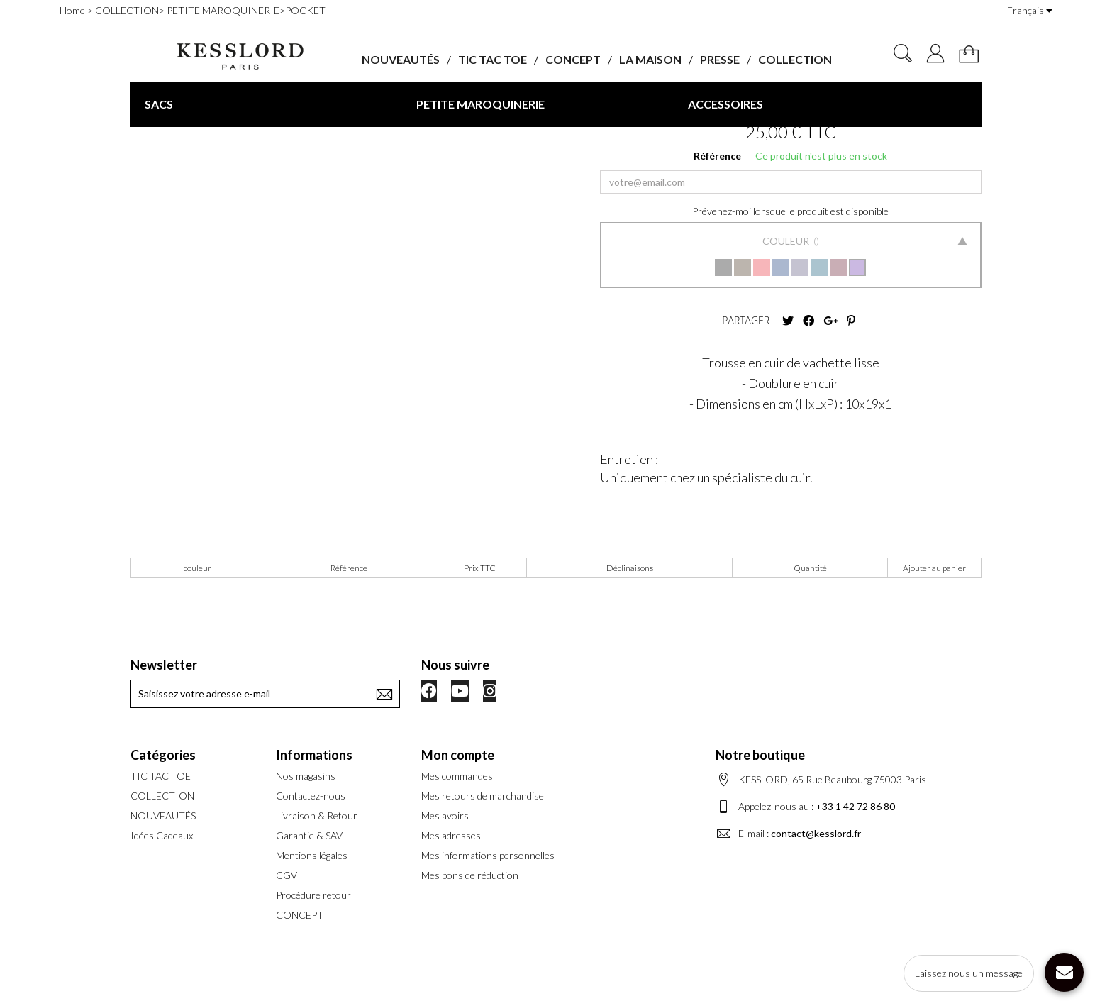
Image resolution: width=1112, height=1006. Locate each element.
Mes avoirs (445, 815)
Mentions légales (312, 855)
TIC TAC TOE (492, 59)
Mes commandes (457, 776)
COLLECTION (795, 59)
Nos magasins (305, 776)
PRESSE (720, 59)
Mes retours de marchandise (482, 796)
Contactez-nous (310, 796)
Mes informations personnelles (488, 855)
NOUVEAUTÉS (401, 59)
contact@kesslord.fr (816, 833)
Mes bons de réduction (469, 875)
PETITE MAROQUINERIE (480, 104)
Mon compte (457, 755)
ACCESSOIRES (725, 104)
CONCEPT (573, 59)
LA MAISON (650, 59)
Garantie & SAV (309, 835)
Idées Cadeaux (161, 835)
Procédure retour (313, 895)
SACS (159, 104)
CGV (286, 875)
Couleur (786, 241)
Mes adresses (451, 835)
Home (72, 10)
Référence (717, 156)
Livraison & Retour (316, 815)
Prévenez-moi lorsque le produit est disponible (790, 211)
